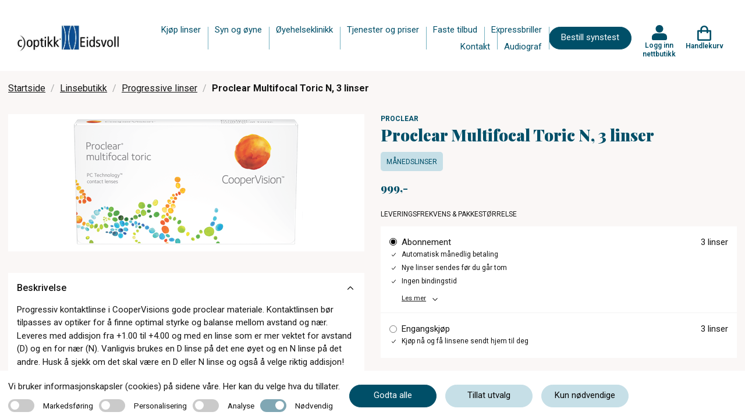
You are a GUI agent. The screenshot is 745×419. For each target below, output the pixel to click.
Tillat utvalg (488, 395)
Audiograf (523, 46)
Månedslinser (411, 162)
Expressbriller (516, 29)
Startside (26, 88)
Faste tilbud (455, 29)
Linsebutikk (83, 88)
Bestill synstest (590, 37)
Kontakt (475, 46)
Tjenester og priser (383, 29)
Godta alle (393, 395)
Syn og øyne (238, 29)
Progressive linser (159, 88)
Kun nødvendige (585, 395)
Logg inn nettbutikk (659, 49)
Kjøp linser (181, 29)
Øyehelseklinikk (304, 29)
